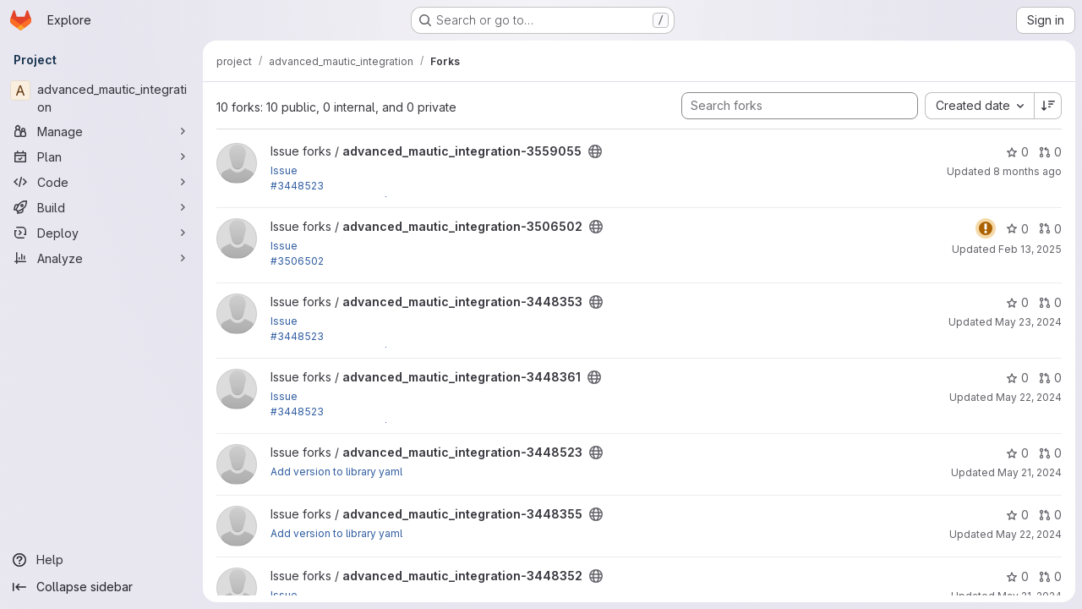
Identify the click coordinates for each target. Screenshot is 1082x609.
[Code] (101, 182)
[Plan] (101, 156)
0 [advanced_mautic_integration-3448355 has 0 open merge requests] (1050, 515)
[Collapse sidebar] (101, 587)
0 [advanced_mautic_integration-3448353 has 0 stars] (1017, 302)
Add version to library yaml (336, 471)
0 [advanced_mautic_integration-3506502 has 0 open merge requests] (1050, 229)
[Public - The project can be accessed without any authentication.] (595, 151)
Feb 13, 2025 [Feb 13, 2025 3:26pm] (1030, 249)
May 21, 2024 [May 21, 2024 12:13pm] (1029, 472)
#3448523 (297, 185)
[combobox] (979, 105)
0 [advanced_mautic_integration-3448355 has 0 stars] (1017, 515)
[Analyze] (101, 258)
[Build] (101, 207)
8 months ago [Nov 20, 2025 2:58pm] (1027, 171)
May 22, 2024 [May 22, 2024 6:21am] (1029, 397)
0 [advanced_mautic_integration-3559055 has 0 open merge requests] (1050, 152)
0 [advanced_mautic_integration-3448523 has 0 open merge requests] (1050, 453)
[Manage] (101, 131)
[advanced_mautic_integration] (101, 98)
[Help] (101, 560)
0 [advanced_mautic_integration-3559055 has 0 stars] (1017, 152)
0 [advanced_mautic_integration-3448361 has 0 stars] (1017, 377)
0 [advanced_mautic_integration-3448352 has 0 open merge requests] (1050, 576)
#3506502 (297, 261)
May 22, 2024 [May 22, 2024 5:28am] (1029, 534)
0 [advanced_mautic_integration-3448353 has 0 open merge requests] (1050, 302)
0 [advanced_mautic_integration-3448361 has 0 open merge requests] (1050, 377)
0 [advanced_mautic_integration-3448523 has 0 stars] (1017, 453)
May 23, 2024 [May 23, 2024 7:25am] (1028, 321)
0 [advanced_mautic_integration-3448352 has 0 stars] (1017, 576)
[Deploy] (101, 232)
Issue (284, 170)
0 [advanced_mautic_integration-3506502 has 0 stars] (1017, 229)
